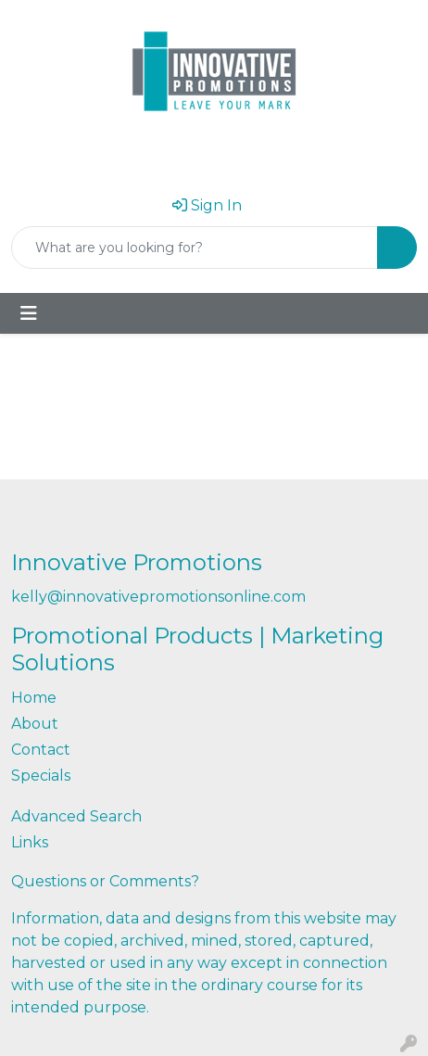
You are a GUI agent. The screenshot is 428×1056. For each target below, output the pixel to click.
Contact (40, 749)
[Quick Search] (194, 247)
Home (34, 697)
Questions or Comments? (105, 881)
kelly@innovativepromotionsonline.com (158, 596)
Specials (40, 775)
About (34, 723)
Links (29, 842)
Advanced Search (76, 816)
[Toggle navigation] (28, 313)
